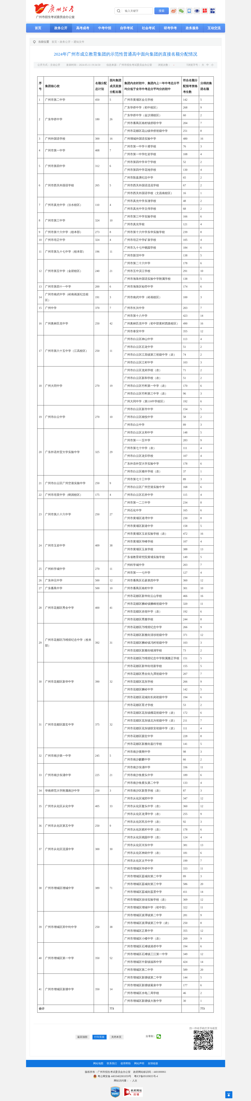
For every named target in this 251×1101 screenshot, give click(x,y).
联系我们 (112, 1063)
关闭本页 (116, 1037)
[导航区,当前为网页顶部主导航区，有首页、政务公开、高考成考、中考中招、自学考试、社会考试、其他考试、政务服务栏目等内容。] (125, 28)
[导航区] (125, 11)
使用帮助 (126, 1063)
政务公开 (60, 28)
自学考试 (126, 28)
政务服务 (192, 28)
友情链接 (153, 1063)
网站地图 (98, 1063)
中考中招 (104, 28)
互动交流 (214, 28)
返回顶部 (82, 1037)
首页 (38, 28)
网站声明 (139, 1063)
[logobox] (54, 10)
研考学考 (170, 28)
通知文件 (78, 41)
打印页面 (99, 1037)
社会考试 (148, 28)
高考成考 (82, 28)
